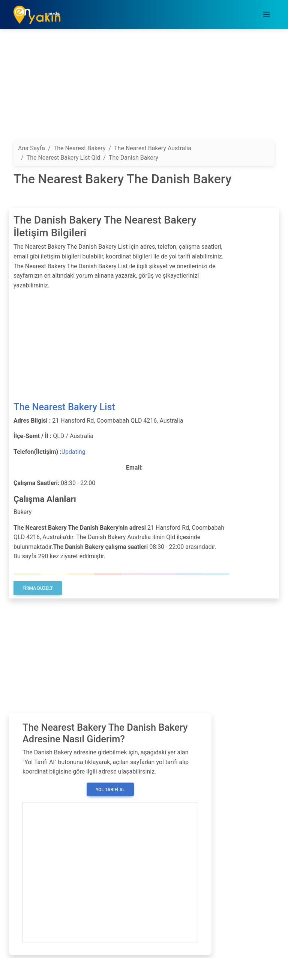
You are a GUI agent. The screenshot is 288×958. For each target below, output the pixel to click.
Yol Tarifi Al (110, 789)
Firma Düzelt (37, 588)
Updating (74, 451)
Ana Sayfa (31, 148)
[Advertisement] (144, 87)
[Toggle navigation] (266, 14)
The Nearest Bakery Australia (152, 148)
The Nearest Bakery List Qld (63, 157)
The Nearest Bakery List (64, 407)
